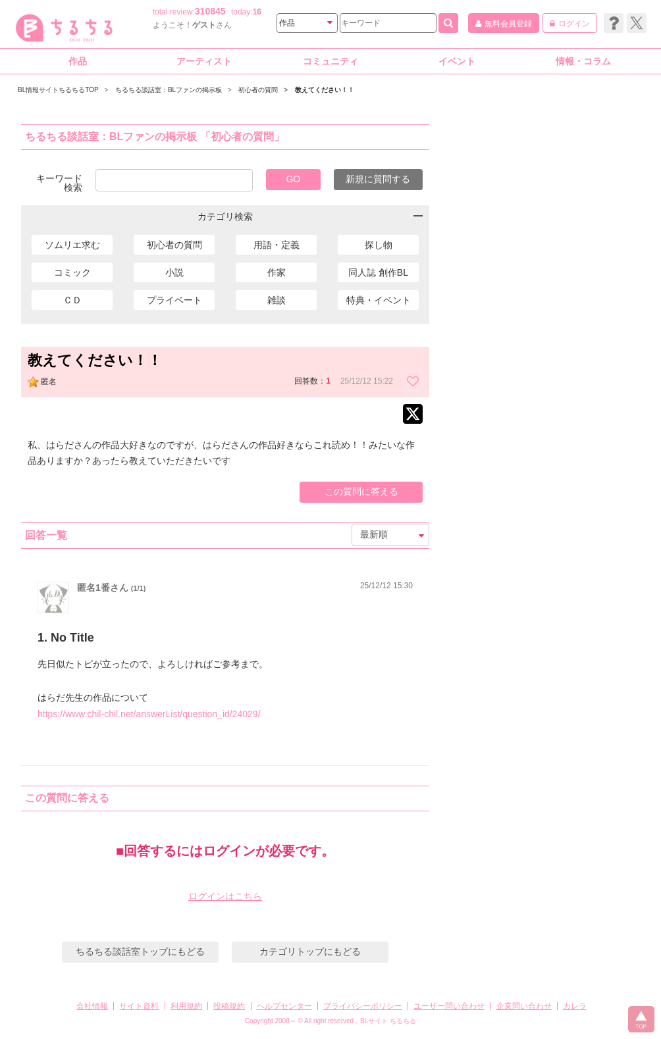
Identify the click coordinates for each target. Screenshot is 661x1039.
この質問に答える (361, 491)
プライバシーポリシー (362, 1006)
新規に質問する (378, 179)
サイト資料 (139, 1006)
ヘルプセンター (284, 1006)
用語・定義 (276, 245)
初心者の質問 (174, 245)
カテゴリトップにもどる (310, 951)
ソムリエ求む (72, 245)
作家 (276, 272)
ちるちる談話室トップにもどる (140, 951)
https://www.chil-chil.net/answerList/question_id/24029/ (149, 714)
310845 (210, 11)
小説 (174, 272)
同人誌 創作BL (378, 272)
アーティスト (204, 61)
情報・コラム (583, 61)
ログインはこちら (225, 896)
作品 (77, 61)
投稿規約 (229, 1006)
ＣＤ (72, 300)
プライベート (174, 300)
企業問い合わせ (524, 1006)
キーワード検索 (59, 182)
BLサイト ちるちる (388, 1021)
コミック (72, 272)
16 (257, 11)
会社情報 (92, 1006)
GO (293, 179)
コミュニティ (330, 61)
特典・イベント (378, 300)
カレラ (575, 1006)
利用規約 (186, 1006)
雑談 (276, 300)
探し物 (378, 245)
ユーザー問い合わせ (449, 1006)
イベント (456, 61)
